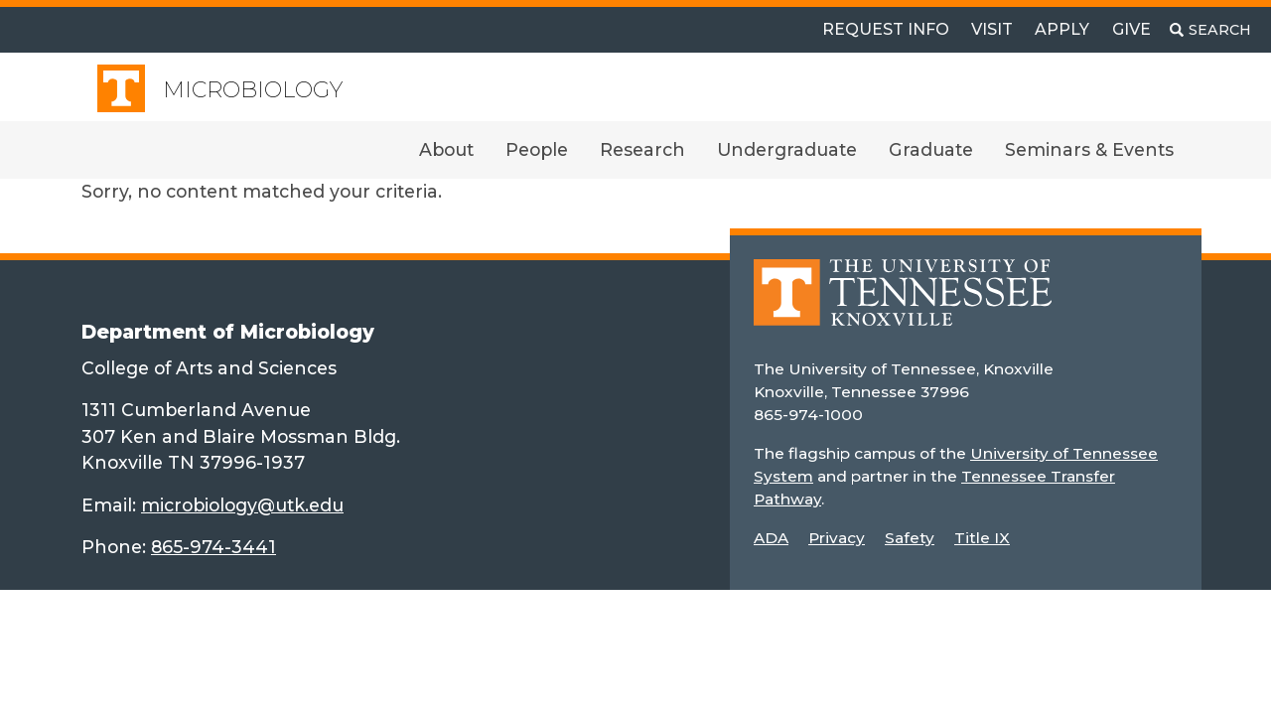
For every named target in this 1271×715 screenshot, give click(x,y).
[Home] (903, 306)
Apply (1062, 29)
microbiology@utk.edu (242, 505)
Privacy (836, 537)
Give (1131, 29)
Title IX (982, 537)
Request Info (885, 29)
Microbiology (253, 89)
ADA (771, 537)
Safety (909, 537)
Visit (992, 29)
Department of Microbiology (227, 332)
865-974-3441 (213, 546)
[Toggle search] (1210, 30)
